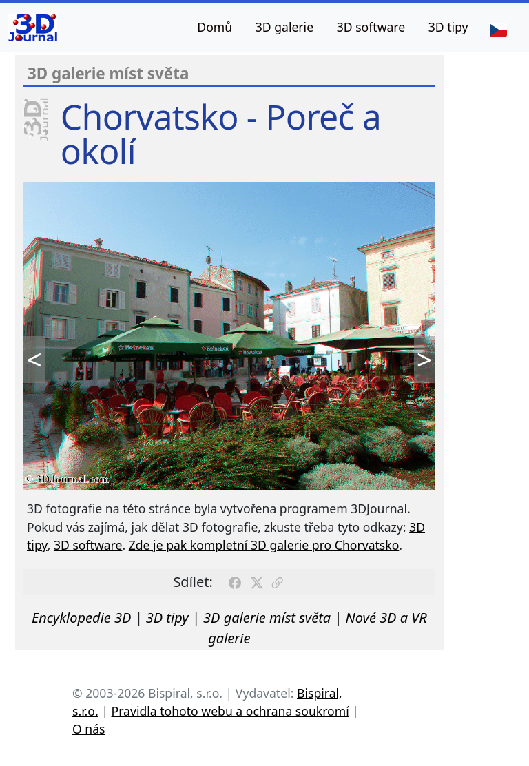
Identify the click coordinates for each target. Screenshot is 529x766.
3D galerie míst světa (267, 617)
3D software (371, 27)
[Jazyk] (498, 28)
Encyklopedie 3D (81, 617)
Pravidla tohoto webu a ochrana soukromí (230, 711)
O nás (88, 729)
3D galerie (284, 27)
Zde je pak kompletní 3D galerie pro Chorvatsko (264, 545)
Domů (214, 27)
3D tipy (448, 27)
